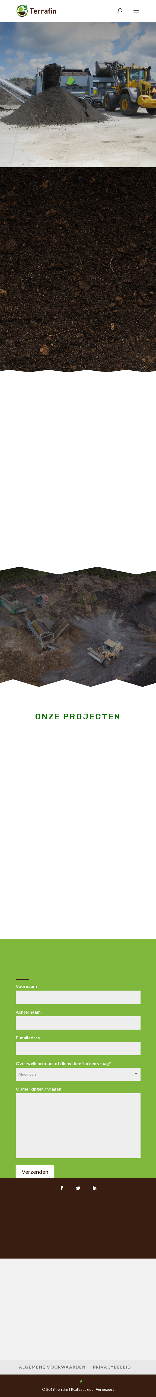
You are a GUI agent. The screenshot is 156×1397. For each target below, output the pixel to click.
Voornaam (78, 992)
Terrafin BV (78, 74)
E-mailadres (78, 1043)
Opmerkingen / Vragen (78, 1122)
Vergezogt (105, 1389)
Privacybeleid (112, 1366)
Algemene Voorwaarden (52, 1366)
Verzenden (35, 1171)
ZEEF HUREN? (78, 94)
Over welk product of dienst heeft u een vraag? (78, 1068)
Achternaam (78, 1017)
